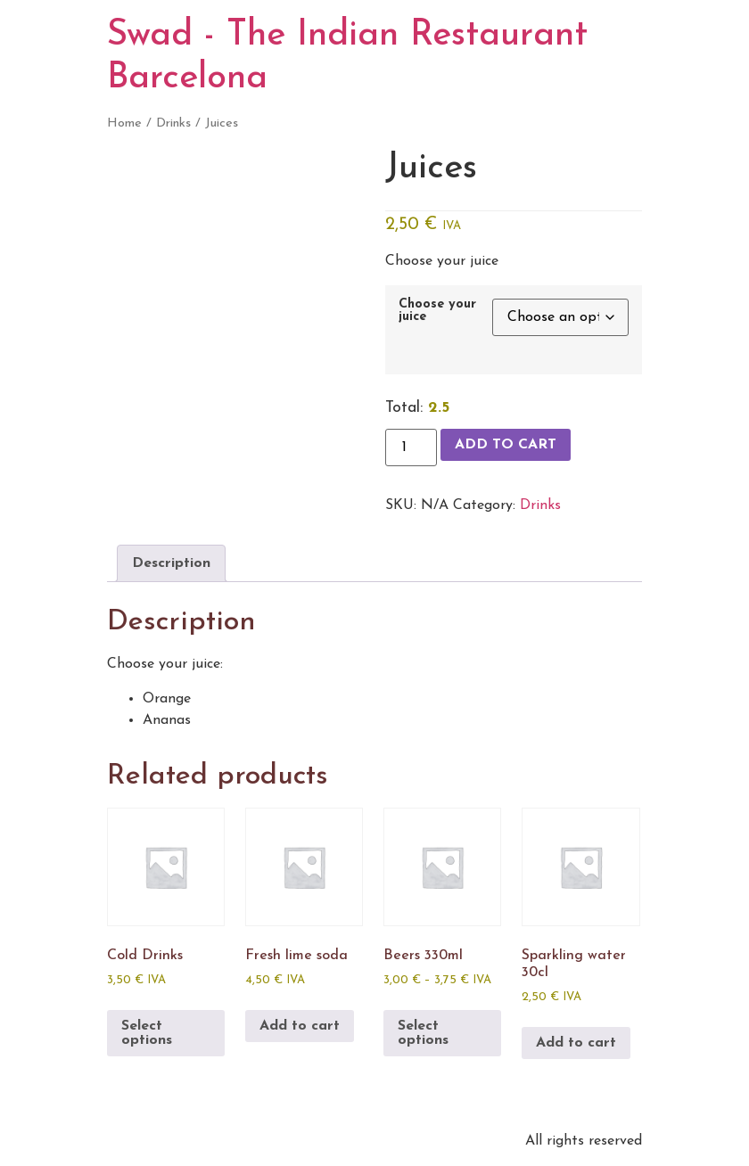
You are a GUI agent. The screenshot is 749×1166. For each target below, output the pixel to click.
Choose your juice (437, 311)
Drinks (173, 123)
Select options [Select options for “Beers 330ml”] (423, 1033)
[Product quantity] (411, 447)
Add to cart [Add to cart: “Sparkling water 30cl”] (576, 1043)
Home (124, 123)
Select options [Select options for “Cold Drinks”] (146, 1033)
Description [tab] (171, 563)
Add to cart (505, 445)
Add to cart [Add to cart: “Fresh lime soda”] (299, 1026)
